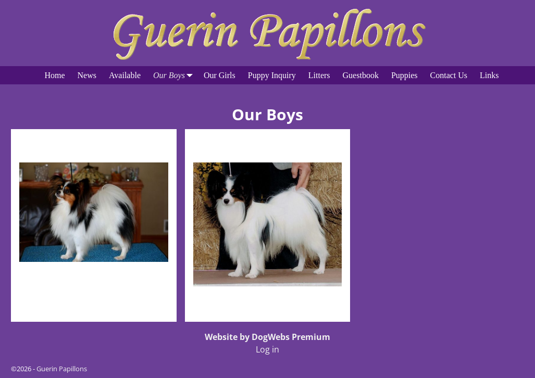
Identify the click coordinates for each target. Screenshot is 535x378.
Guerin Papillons (61, 368)
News (87, 75)
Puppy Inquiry (272, 75)
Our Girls (219, 75)
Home (54, 75)
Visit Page (151, 303)
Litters (319, 75)
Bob (94, 143)
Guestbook (361, 75)
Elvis (267, 143)
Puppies (404, 75)
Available (125, 75)
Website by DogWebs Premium (267, 337)
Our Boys (175, 75)
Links (489, 75)
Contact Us (449, 75)
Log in (267, 349)
